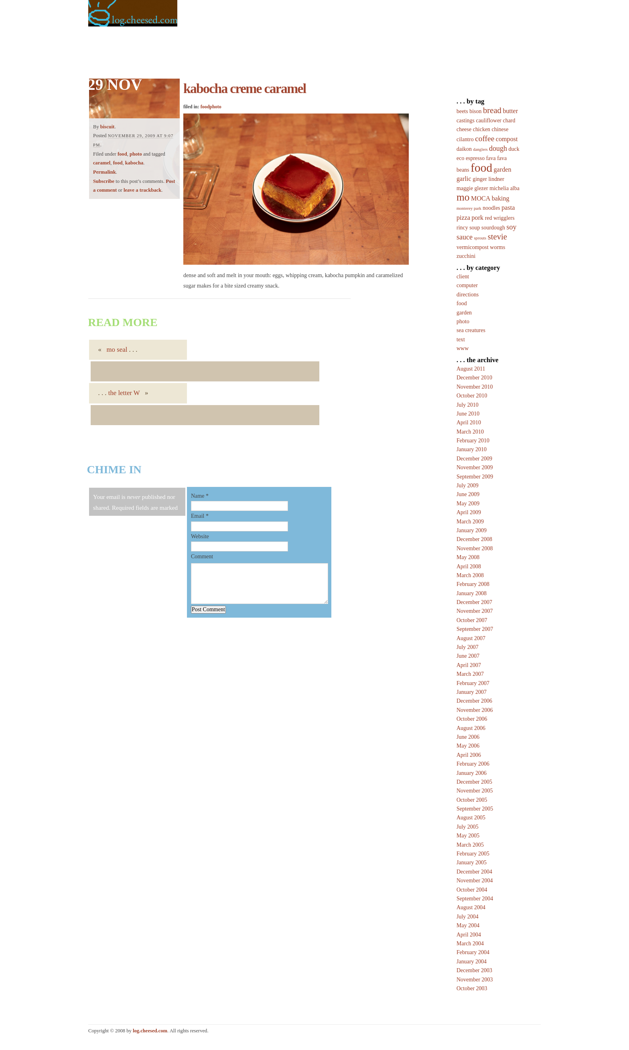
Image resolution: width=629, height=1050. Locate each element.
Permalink (104, 172)
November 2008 (475, 548)
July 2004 (468, 917)
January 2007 (472, 692)
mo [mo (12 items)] (463, 197)
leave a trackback (142, 190)
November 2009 (475, 467)
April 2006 (469, 755)
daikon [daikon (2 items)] (464, 149)
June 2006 (468, 737)
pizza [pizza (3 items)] (463, 217)
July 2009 (468, 485)
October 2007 (472, 620)
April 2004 (469, 935)
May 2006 (468, 746)
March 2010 (470, 432)
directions (468, 295)
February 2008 (473, 584)
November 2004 (475, 881)
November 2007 (475, 611)
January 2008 (472, 593)
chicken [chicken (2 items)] (481, 129)
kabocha (134, 163)
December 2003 (474, 970)
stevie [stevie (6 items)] (497, 236)
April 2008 (469, 567)
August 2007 (471, 638)
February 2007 (473, 683)
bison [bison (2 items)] (475, 111)
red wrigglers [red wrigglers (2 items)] (500, 218)
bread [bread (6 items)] (492, 110)
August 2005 (471, 818)
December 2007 (474, 602)
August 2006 (471, 728)
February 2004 (473, 952)
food (122, 154)
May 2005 (468, 836)
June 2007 (468, 656)
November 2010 (475, 387)
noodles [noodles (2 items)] (491, 208)
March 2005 (470, 845)
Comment (202, 556)
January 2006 (472, 773)
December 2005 (474, 782)
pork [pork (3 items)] (478, 217)
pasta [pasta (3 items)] (508, 207)
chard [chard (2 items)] (509, 121)
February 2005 (473, 854)
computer (467, 285)
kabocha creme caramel (244, 88)
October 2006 (472, 719)
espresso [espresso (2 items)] (475, 158)
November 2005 (475, 791)
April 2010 (469, 423)
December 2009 (474, 459)
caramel (101, 163)
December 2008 (474, 539)
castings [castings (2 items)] (466, 121)
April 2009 (469, 512)
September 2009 (475, 477)
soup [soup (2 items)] (474, 228)
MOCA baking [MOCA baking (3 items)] (490, 198)
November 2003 (475, 980)
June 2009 (468, 494)
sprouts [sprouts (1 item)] (480, 238)
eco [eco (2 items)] (460, 158)
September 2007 (475, 629)
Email (197, 516)
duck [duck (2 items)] (514, 149)
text (461, 339)
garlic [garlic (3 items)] (464, 178)
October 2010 (472, 396)
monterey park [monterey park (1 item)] (469, 208)
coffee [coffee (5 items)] (484, 138)
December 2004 (474, 872)
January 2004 (472, 962)
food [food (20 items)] (481, 167)
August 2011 (471, 369)
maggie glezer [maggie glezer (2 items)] (472, 188)
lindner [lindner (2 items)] (496, 179)
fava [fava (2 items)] (491, 158)
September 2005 (475, 809)
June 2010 (468, 414)
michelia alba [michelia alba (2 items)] (504, 188)
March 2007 (470, 674)
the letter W (124, 393)
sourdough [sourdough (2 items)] (493, 228)
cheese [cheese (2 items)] (464, 129)
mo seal (117, 349)
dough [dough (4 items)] (498, 148)
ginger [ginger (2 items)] (480, 179)
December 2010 (474, 378)
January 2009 (472, 530)
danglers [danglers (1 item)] (480, 149)
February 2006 (473, 764)
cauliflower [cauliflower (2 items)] (488, 121)
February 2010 (473, 441)
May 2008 (468, 557)
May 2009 (468, 504)
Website (200, 536)
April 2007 (469, 665)
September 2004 (475, 899)
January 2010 (472, 449)
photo (136, 154)
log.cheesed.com (150, 1031)
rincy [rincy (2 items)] (462, 228)
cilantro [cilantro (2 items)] (465, 139)
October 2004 (472, 890)
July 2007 (468, 647)
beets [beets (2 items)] (462, 111)
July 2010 (468, 405)
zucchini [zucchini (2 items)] (466, 256)
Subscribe (103, 181)
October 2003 (472, 988)
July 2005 (468, 827)
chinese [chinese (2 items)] (500, 129)
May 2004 (468, 925)
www (463, 348)
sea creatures (471, 330)
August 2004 (471, 907)
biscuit (107, 127)
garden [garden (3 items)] (502, 169)
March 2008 (470, 575)
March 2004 (470, 944)
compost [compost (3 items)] (507, 139)
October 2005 (472, 800)
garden (464, 313)
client (463, 277)
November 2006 (475, 710)
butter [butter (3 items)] (510, 110)
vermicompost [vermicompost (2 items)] (473, 247)
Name (197, 496)
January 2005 (472, 862)
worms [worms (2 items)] (497, 247)
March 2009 (470, 522)
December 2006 (474, 701)
